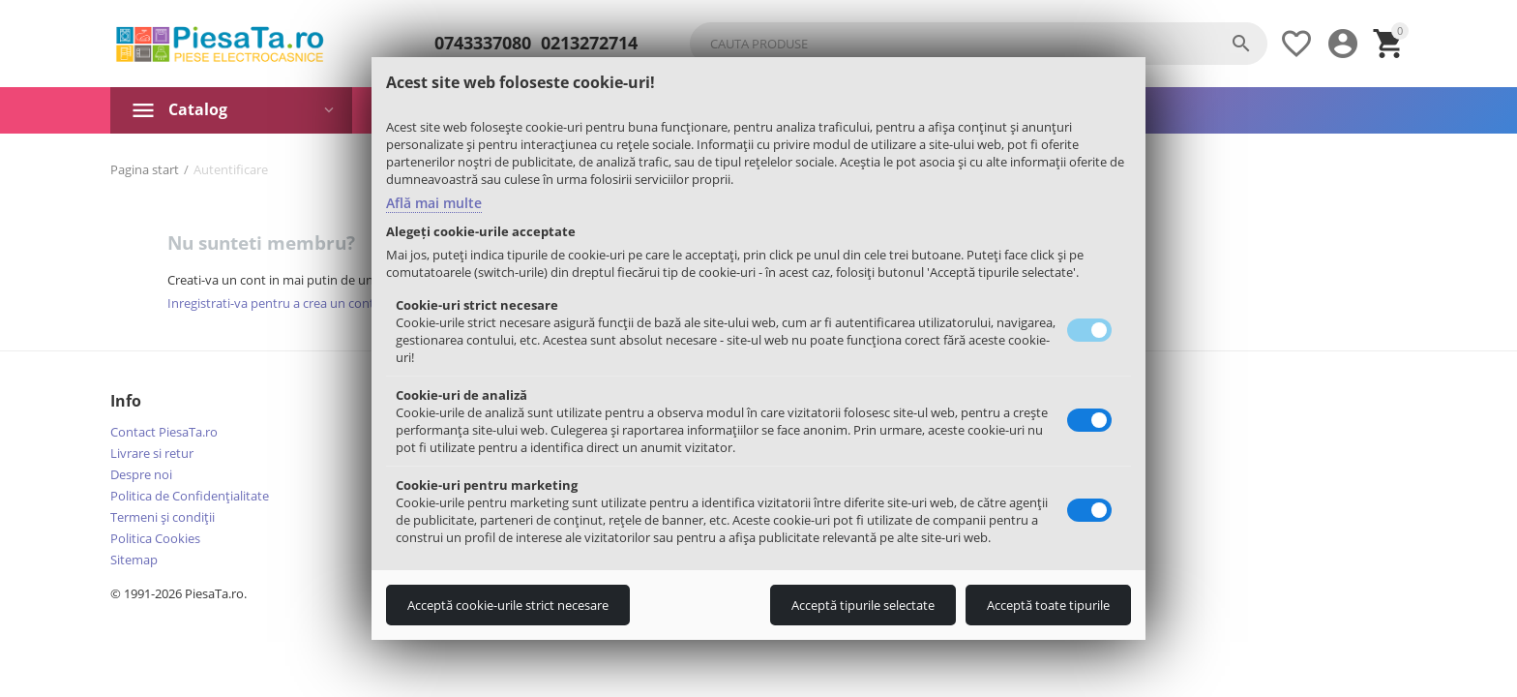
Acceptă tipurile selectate (863, 605)
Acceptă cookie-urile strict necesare (508, 605)
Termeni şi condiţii (162, 517)
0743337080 (482, 43)
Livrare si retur (151, 453)
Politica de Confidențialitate (189, 495)
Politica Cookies (155, 538)
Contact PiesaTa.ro (164, 431)
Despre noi (141, 474)
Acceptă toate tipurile (1048, 605)
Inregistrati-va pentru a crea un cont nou (284, 303)
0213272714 (589, 43)
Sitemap (134, 559)
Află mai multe (434, 203)
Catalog (197, 109)
